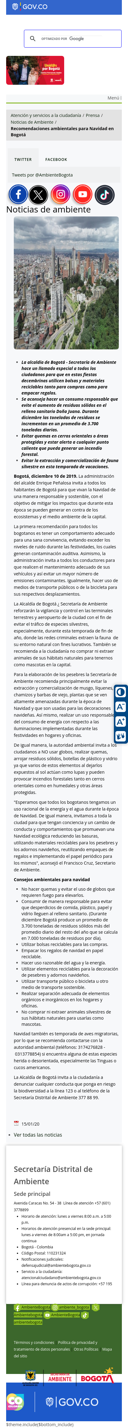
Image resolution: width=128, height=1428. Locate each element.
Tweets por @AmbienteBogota (42, 175)
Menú (115, 98)
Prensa (93, 115)
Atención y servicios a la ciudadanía (46, 115)
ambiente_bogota (70, 1307)
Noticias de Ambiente (32, 122)
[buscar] (71, 39)
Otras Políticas (86, 1349)
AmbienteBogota (32, 1307)
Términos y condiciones (34, 1342)
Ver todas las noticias (38, 1134)
